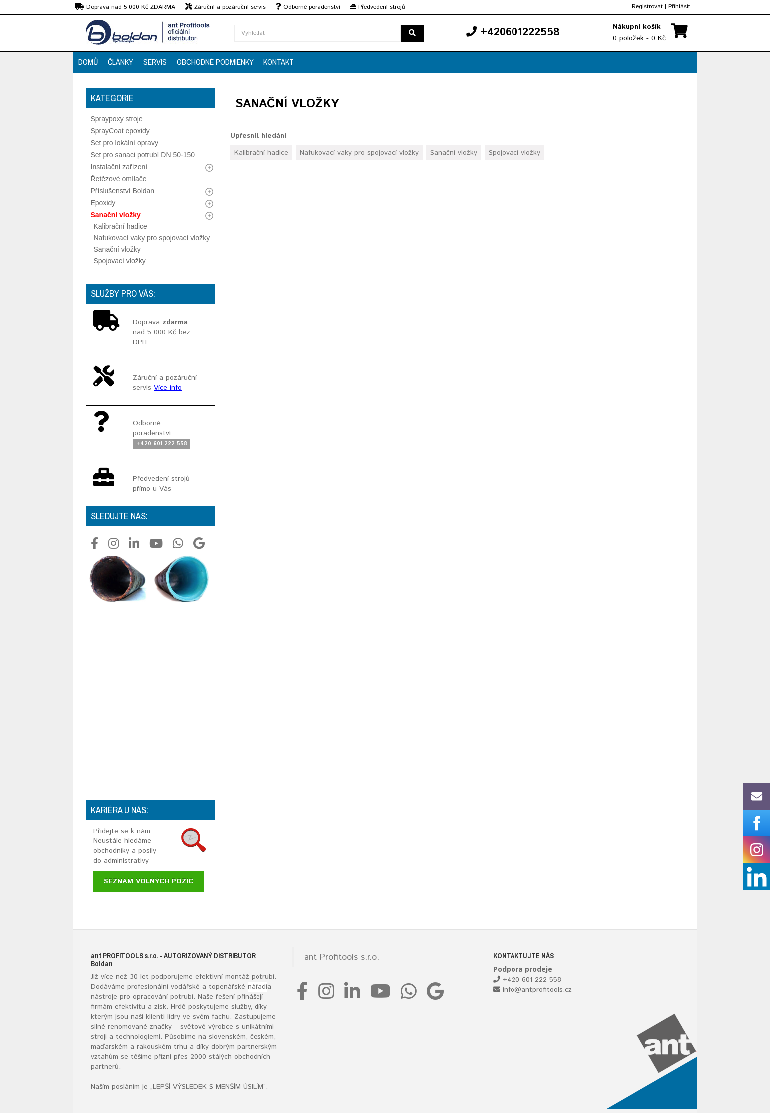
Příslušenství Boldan (123, 191)
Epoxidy (103, 203)
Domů (88, 61)
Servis (155, 61)
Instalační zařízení (119, 167)
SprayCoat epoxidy (120, 131)
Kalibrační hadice (120, 226)
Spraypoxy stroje (117, 119)
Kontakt (278, 61)
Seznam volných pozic (148, 881)
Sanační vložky (116, 215)
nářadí (257, 987)
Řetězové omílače (119, 179)
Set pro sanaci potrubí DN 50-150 (143, 155)
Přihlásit (679, 6)
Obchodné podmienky (215, 61)
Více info (168, 388)
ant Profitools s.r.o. (341, 957)
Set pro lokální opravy (124, 143)
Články (120, 61)
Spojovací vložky (120, 261)
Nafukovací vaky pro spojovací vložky (152, 238)
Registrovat (647, 6)
